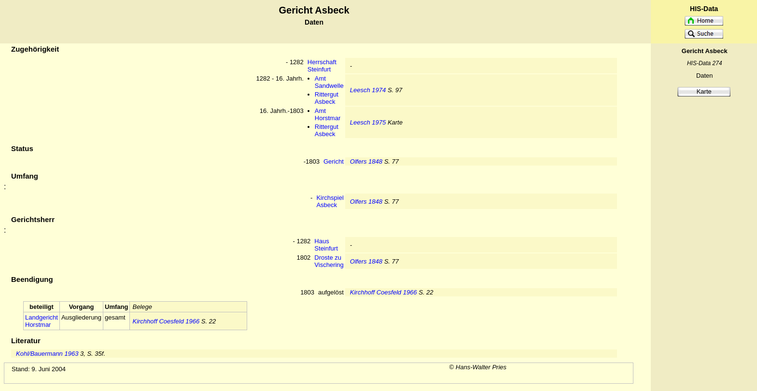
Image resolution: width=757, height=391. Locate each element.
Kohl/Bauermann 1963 (47, 353)
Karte (704, 91)
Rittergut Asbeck (326, 98)
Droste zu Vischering (328, 261)
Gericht (333, 161)
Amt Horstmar (327, 114)
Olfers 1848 (366, 161)
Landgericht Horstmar (41, 321)
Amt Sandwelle (329, 82)
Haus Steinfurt (325, 244)
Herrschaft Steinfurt (322, 65)
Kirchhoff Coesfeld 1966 (383, 292)
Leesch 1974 (368, 90)
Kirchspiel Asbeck (329, 201)
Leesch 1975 (368, 122)
